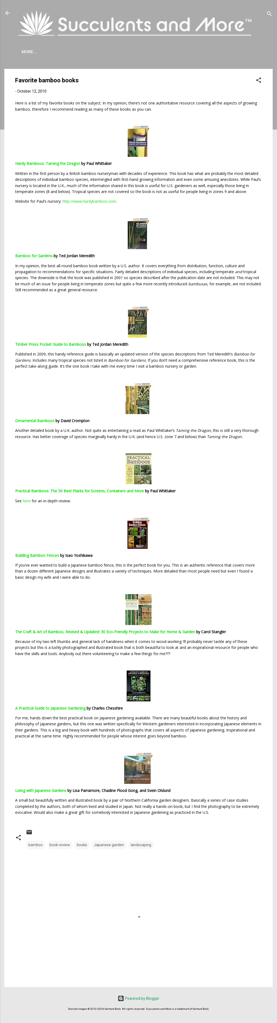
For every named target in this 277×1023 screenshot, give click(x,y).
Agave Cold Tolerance (78, 51)
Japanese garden (109, 845)
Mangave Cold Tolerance (142, 51)
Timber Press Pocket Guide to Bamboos (50, 344)
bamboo (35, 845)
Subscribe (231, 51)
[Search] (269, 14)
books (82, 845)
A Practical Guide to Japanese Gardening (50, 708)
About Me (32, 51)
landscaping (141, 845)
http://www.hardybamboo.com (89, 201)
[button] (258, 81)
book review (60, 845)
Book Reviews (196, 51)
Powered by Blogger (138, 998)
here (27, 500)
